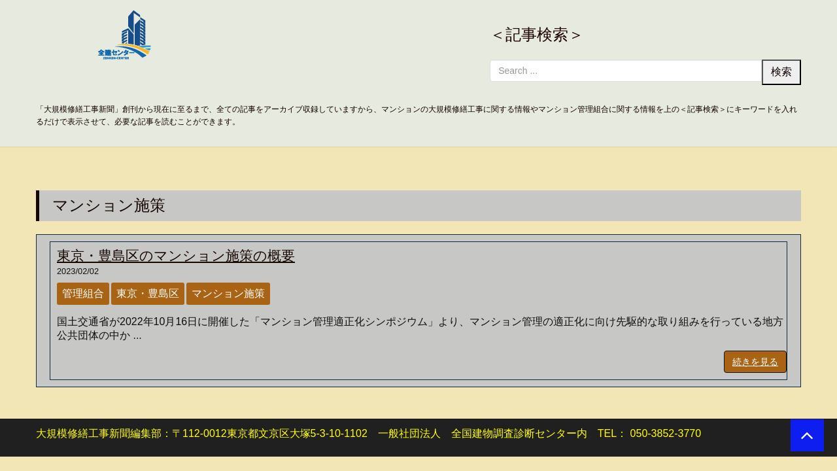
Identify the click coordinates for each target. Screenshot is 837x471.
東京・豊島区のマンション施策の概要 (176, 255)
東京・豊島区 (147, 293)
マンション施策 (228, 293)
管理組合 (83, 293)
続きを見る (755, 362)
